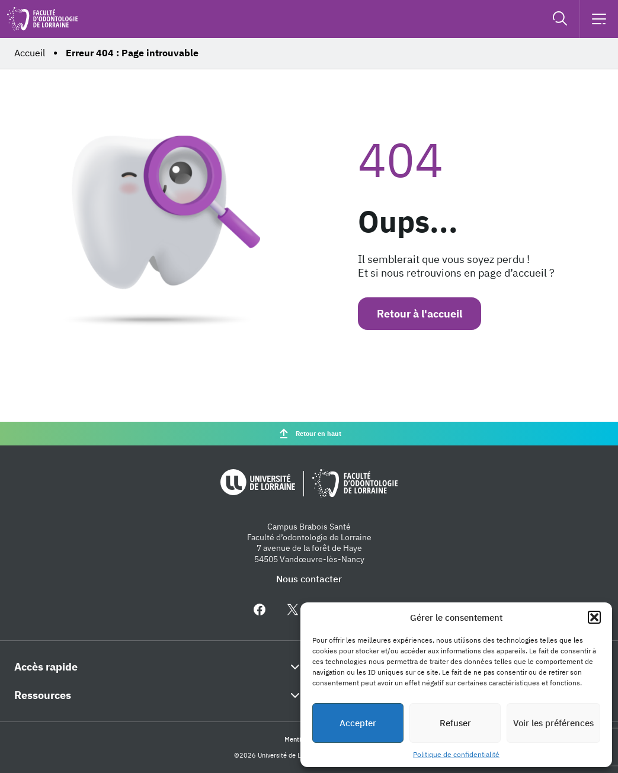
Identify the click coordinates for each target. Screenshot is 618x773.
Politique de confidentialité (456, 754)
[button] (594, 617)
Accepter (358, 723)
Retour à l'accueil (419, 313)
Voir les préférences (553, 723)
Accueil (29, 53)
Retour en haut (309, 433)
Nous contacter (309, 578)
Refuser (455, 723)
